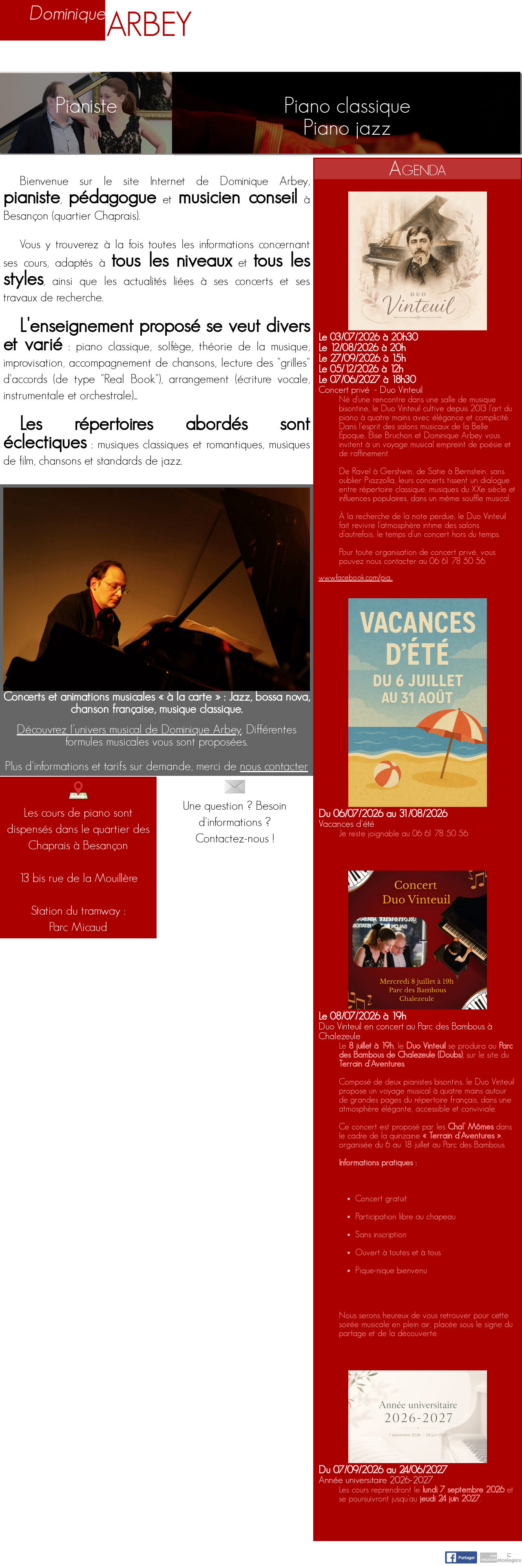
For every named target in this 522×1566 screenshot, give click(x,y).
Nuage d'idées (411, 58)
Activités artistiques (292, 58)
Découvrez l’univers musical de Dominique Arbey (129, 730)
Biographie (88, 58)
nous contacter (274, 766)
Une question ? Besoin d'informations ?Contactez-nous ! (235, 812)
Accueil (25, 58)
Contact (492, 58)
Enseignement (177, 58)
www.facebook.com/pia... (356, 578)
